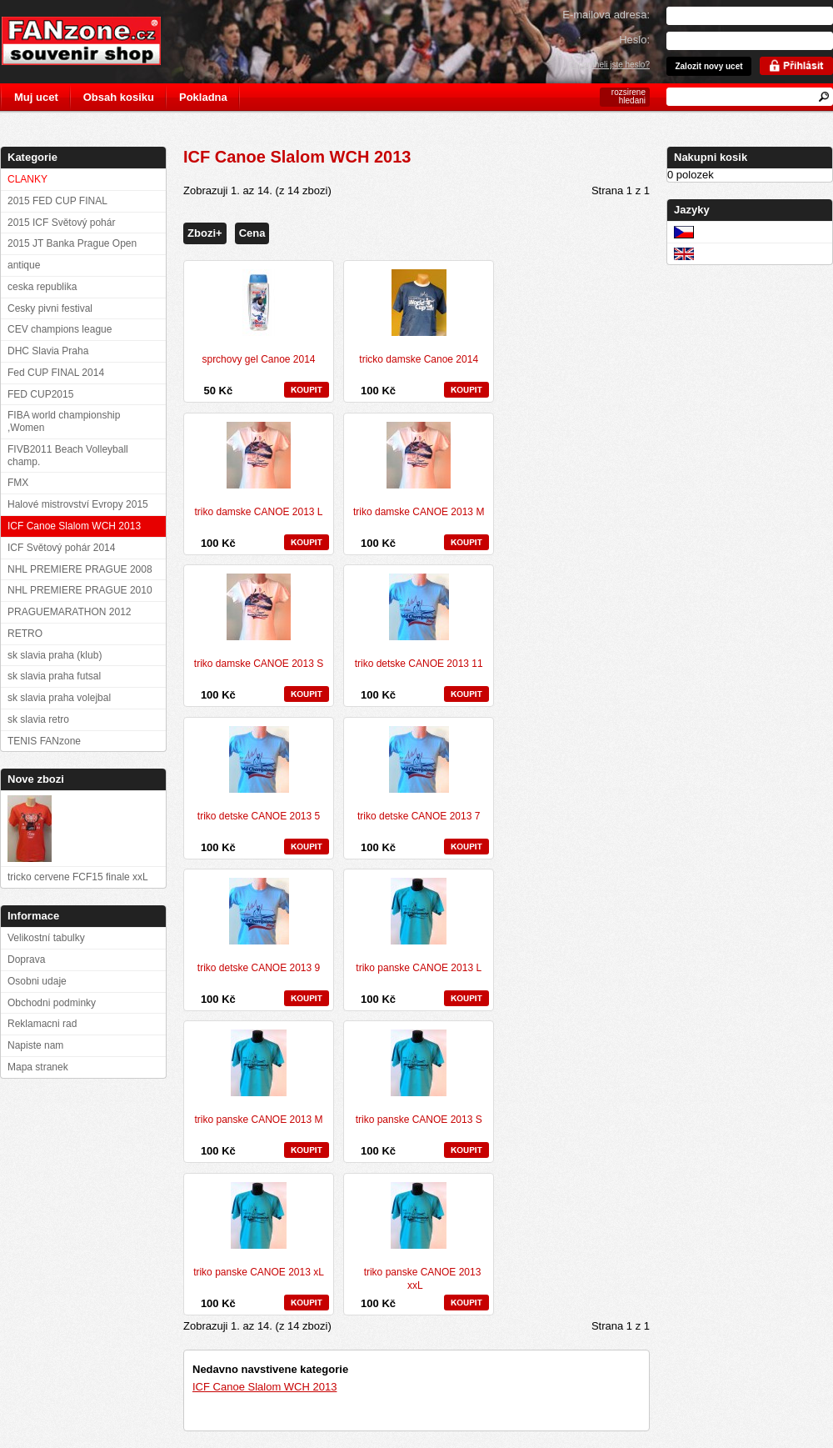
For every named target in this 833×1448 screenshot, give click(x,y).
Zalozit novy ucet (708, 66)
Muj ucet (36, 97)
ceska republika (42, 287)
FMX (17, 483)
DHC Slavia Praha (47, 351)
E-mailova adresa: (606, 14)
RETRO (24, 633)
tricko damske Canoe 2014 (418, 359)
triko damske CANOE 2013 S (258, 663)
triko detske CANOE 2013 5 (258, 816)
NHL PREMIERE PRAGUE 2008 (79, 569)
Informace (33, 915)
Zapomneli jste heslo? (609, 64)
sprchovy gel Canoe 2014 (258, 359)
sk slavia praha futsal (54, 676)
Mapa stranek (37, 1067)
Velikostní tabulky (46, 938)
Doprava (26, 959)
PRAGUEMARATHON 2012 (69, 612)
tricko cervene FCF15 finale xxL (77, 877)
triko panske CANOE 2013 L (418, 968)
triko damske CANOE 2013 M (418, 512)
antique (23, 265)
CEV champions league (59, 329)
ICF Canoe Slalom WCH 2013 (264, 1386)
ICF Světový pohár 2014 (61, 548)
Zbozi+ (204, 233)
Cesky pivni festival (49, 308)
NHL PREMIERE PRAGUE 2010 (79, 590)
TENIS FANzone (44, 741)
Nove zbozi (35, 779)
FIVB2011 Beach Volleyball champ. (67, 455)
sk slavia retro (38, 719)
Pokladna (203, 97)
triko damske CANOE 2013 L (258, 512)
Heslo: (634, 39)
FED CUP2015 (40, 394)
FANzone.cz (94, 41)
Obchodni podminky (51, 1003)
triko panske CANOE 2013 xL (258, 1272)
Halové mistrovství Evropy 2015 (77, 504)
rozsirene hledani (628, 96)
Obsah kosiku (118, 97)
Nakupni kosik (710, 157)
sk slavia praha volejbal (59, 698)
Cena (252, 233)
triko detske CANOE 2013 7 (418, 816)
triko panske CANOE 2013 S (419, 1119)
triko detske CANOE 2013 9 (258, 968)
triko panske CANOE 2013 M (258, 1119)
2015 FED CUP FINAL (57, 201)
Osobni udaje (37, 981)
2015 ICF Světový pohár (61, 222)
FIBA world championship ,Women (63, 421)
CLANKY (27, 179)
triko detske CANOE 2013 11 (419, 663)
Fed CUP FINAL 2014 (55, 372)
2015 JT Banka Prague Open (72, 243)
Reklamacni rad (42, 1024)
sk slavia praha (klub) (54, 655)
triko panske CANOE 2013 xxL (422, 1278)
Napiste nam (35, 1045)
